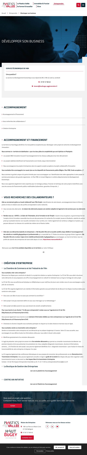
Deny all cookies (75, 447)
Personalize (39, 451)
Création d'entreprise (9, 128)
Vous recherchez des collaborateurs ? (14, 121)
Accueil (4, 13)
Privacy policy (50, 451)
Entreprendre (13, 13)
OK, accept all (59, 447)
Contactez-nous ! (27, 438)
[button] (23, 3)
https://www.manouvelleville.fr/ (52, 239)
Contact (12, 406)
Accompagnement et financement (13, 114)
